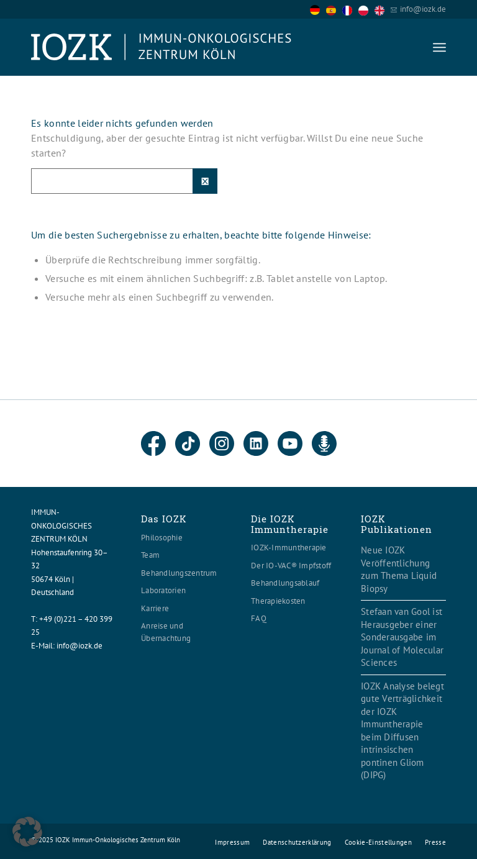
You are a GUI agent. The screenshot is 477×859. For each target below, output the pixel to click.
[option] (334, 10)
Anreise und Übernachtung (166, 631)
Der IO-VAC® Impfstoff (291, 565)
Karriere (155, 608)
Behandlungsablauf (285, 583)
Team (150, 555)
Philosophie (162, 537)
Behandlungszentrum (179, 573)
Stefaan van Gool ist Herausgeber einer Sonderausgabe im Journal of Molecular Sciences (402, 637)
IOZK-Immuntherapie (289, 547)
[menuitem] (439, 47)
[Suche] (124, 181)
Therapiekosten (278, 601)
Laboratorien (163, 590)
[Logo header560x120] (161, 47)
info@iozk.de (423, 9)
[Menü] (439, 47)
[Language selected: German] (350, 9)
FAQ (258, 618)
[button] (27, 831)
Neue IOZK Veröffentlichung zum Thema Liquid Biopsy (399, 569)
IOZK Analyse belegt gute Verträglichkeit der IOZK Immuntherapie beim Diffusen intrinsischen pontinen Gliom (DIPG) (402, 730)
